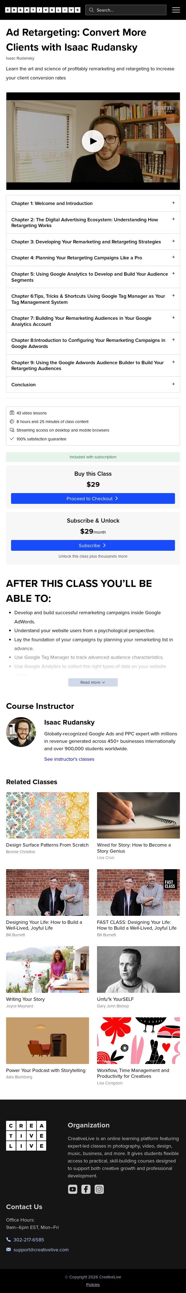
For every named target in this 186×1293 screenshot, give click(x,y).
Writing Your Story (25, 999)
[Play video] (93, 141)
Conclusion (23, 384)
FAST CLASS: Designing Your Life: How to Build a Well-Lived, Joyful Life (137, 925)
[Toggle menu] (176, 10)
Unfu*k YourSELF (115, 999)
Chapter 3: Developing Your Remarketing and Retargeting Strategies (86, 241)
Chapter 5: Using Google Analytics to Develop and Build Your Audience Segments (89, 276)
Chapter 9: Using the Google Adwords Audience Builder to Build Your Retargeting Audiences (87, 365)
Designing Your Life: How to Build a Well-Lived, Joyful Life (44, 925)
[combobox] (126, 10)
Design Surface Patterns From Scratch (47, 844)
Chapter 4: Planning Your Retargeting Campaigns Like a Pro (76, 257)
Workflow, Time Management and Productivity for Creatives (133, 1073)
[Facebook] (86, 1189)
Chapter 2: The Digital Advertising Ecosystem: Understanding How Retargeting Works (84, 222)
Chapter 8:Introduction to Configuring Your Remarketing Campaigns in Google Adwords (88, 343)
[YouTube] (73, 1189)
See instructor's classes (69, 758)
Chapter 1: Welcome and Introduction (52, 203)
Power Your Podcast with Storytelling (45, 1070)
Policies (93, 1284)
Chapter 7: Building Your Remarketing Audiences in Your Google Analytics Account (81, 321)
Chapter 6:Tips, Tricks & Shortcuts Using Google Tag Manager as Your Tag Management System (88, 298)
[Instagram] (99, 1189)
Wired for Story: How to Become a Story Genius (134, 847)
